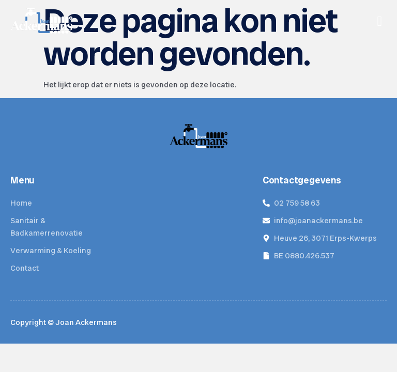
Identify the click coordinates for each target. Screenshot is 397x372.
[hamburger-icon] (379, 21)
